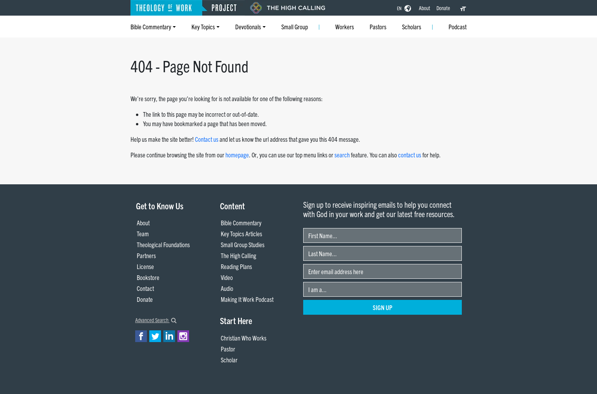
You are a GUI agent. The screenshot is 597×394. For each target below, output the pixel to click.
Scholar (229, 360)
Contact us (206, 139)
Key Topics (203, 26)
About (424, 7)
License (145, 266)
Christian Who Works (243, 338)
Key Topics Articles (241, 233)
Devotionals (248, 26)
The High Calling (238, 255)
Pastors (378, 26)
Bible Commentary (150, 26)
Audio (227, 288)
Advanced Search (156, 319)
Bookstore (148, 277)
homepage (237, 155)
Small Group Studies (243, 244)
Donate (443, 7)
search (342, 155)
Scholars (411, 26)
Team (143, 233)
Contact (145, 288)
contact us (409, 155)
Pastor (228, 349)
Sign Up (382, 307)
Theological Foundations (163, 244)
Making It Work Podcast (247, 299)
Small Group (294, 26)
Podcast (458, 26)
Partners (146, 255)
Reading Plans (236, 266)
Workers (344, 26)
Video (227, 277)
